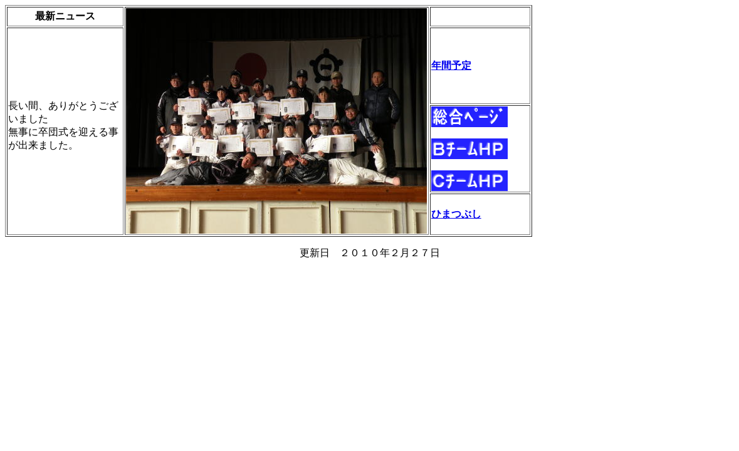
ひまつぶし (456, 214)
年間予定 (451, 65)
